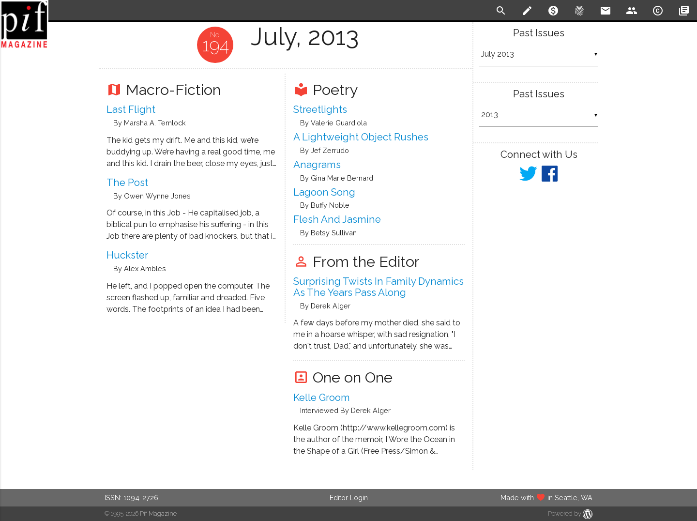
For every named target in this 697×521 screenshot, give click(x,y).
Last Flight (130, 109)
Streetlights (320, 109)
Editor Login (349, 497)
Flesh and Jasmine (337, 219)
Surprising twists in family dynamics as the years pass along (378, 287)
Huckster (127, 255)
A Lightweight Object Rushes (360, 137)
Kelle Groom (321, 397)
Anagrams (317, 164)
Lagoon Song (324, 192)
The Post (127, 182)
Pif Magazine (158, 513)
